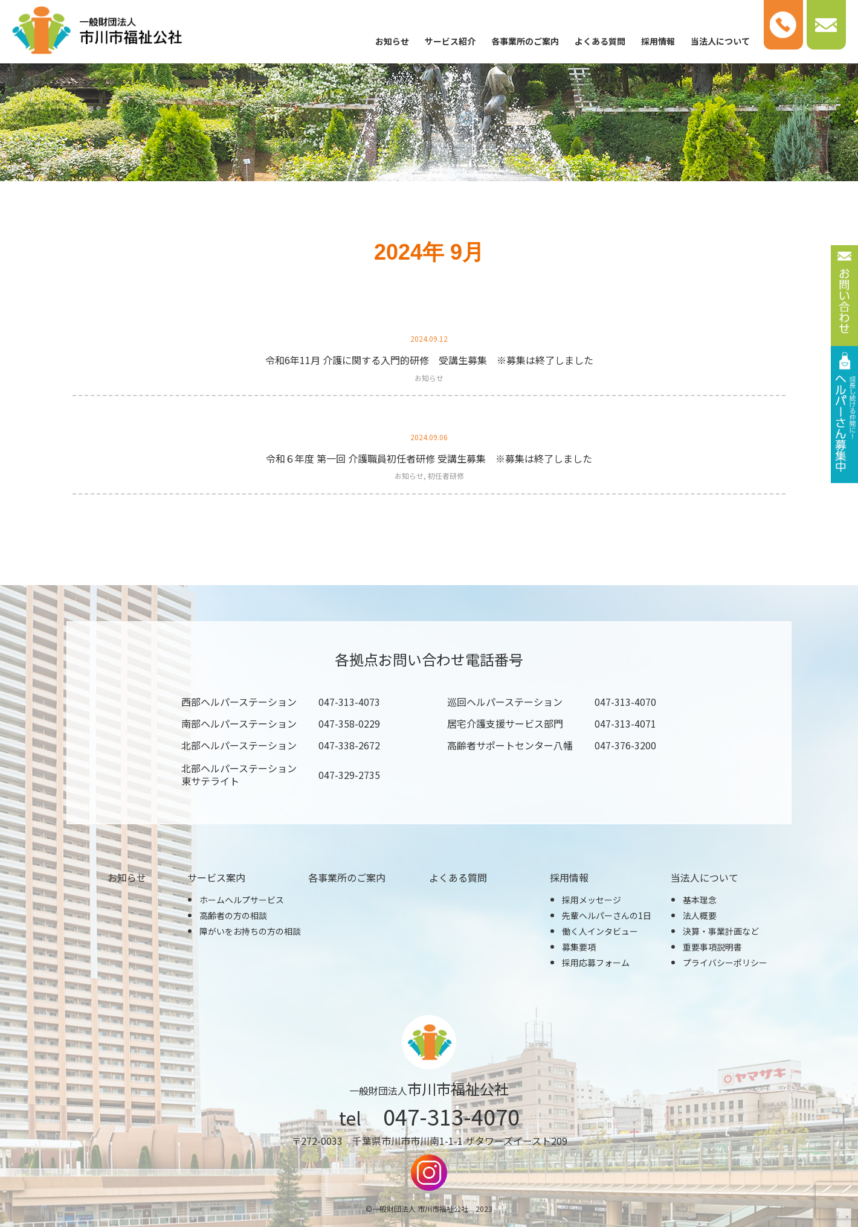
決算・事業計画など (721, 931)
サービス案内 (216, 877)
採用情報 (658, 41)
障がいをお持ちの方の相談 (250, 931)
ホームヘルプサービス (241, 899)
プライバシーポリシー (725, 962)
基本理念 (700, 899)
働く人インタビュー (600, 931)
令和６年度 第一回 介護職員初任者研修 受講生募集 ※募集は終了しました (429, 458)
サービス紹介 (450, 41)
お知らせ (392, 41)
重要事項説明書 (712, 947)
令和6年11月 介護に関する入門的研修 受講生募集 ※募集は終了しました (429, 360)
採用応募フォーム (596, 962)
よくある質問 (600, 41)
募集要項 (579, 947)
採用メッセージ (591, 899)
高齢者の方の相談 (233, 915)
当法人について (720, 41)
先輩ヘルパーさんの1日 (606, 915)
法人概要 (700, 915)
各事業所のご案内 (525, 41)
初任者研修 (446, 475)
